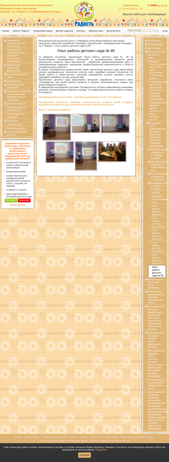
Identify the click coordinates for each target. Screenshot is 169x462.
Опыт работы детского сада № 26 (157, 234)
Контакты (81, 31)
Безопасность (14, 81)
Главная (5, 31)
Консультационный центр (17, 75)
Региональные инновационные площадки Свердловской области (156, 297)
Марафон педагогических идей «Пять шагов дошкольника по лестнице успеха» (157, 69)
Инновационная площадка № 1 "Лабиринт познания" (158, 153)
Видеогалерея (155, 44)
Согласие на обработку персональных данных (109, 441)
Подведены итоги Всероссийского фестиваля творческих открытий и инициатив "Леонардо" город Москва (81, 42)
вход (165, 31)
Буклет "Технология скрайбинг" (55, 110)
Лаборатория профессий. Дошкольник (14, 68)
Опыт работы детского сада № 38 (157, 259)
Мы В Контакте (113, 31)
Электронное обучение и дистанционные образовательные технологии (19, 95)
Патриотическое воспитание (15, 86)
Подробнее (101, 450)
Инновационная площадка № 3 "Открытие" (158, 177)
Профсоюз (12, 120)
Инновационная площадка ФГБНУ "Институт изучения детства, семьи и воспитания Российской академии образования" (156, 363)
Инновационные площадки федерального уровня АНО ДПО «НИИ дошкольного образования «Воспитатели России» (156, 317)
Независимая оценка (43, 31)
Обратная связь (96, 31)
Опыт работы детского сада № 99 (73, 46)
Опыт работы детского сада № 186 (158, 222)
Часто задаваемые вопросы (17, 133)
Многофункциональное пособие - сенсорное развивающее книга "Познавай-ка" (80, 97)
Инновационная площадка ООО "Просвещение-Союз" (156, 384)
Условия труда (14, 124)
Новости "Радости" (21, 31)
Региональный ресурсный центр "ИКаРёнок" (155, 283)
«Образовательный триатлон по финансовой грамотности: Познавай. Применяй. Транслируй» (157, 90)
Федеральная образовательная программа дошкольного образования (16, 55)
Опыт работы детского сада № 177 (158, 210)
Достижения (154, 48)
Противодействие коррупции (16, 115)
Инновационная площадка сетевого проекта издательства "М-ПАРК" (156, 340)
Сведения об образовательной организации (16, 43)
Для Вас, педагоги (16, 103)
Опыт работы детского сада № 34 (157, 246)
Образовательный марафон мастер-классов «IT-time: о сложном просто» (157, 111)
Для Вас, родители (64, 31)
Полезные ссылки (16, 128)
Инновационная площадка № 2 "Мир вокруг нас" (158, 166)
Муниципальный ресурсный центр (57, 41)
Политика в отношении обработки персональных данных (64, 441)
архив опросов (17, 205)
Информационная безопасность (16, 108)
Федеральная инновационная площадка (137, 437)
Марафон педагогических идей (158, 199)
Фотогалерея (154, 40)
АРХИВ (155, 193)
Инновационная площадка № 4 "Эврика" (158, 186)
